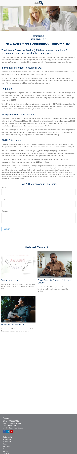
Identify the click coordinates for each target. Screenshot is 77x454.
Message (5, 211)
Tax (4, 449)
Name (4, 187)
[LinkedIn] (7, 431)
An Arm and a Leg (9, 280)
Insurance (6, 446)
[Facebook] (4, 431)
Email (4, 199)
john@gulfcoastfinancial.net (13, 428)
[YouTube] (11, 431)
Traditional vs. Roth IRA (12, 324)
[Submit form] (7, 229)
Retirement (7, 439)
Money (5, 451)
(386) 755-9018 (13, 421)
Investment (7, 442)
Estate (5, 444)
